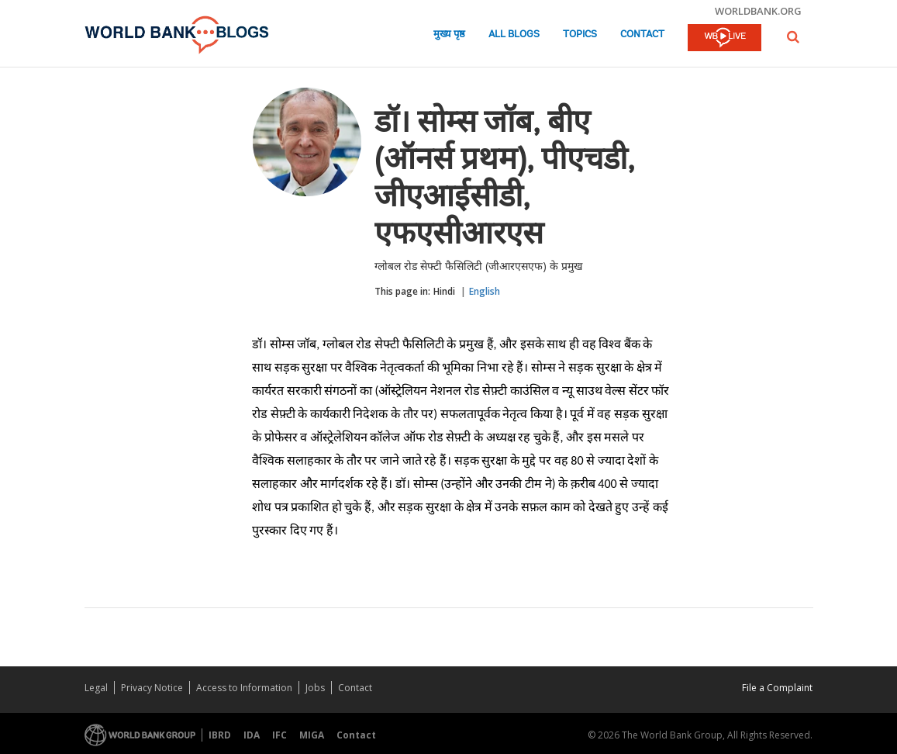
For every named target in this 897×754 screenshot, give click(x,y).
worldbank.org (758, 11)
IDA (251, 735)
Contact (642, 34)
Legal (96, 687)
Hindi (444, 291)
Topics (580, 34)
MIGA (311, 735)
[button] (793, 36)
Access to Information (244, 687)
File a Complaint (777, 687)
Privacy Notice (152, 687)
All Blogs (514, 34)
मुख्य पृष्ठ (449, 34)
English (484, 291)
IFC (279, 735)
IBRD (220, 735)
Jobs (315, 687)
